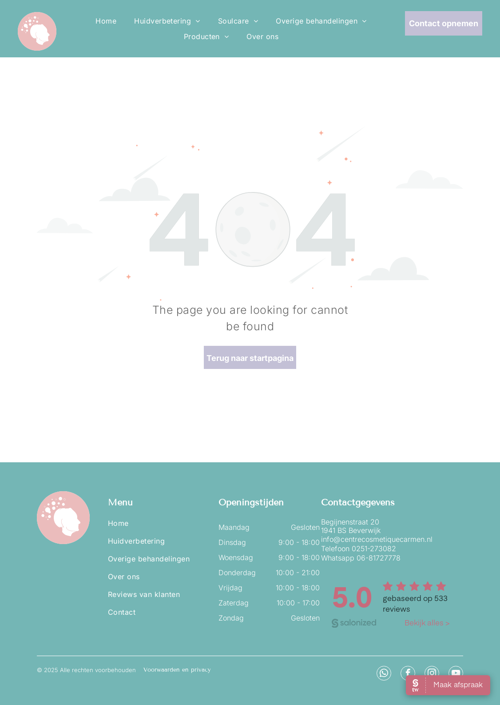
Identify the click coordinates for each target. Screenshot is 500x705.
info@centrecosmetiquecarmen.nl (377, 539)
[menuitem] (106, 20)
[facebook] (408, 674)
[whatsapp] (384, 674)
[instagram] (432, 674)
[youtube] (455, 674)
